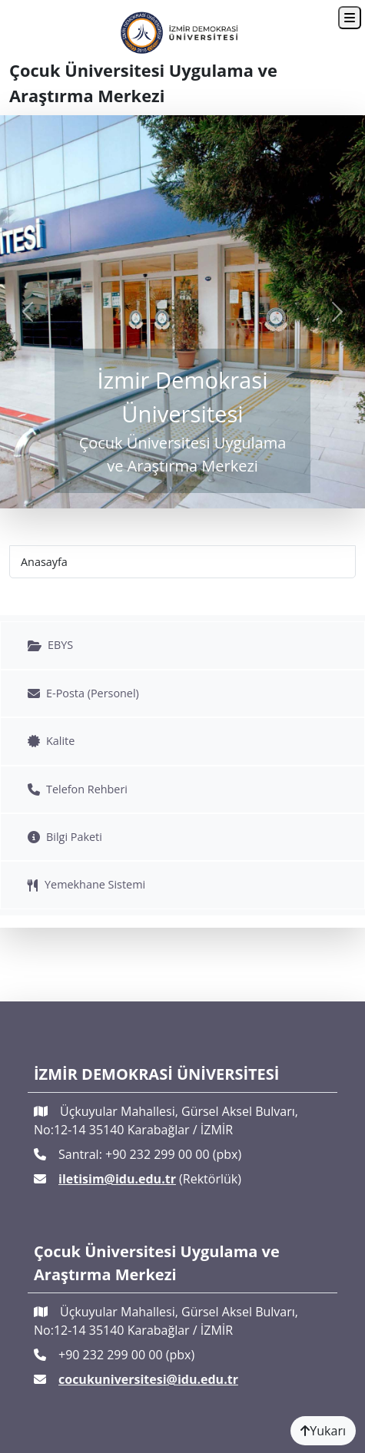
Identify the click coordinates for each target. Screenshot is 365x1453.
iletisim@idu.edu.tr (117, 1178)
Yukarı (323, 1430)
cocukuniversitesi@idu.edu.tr (148, 1379)
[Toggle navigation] (349, 17)
